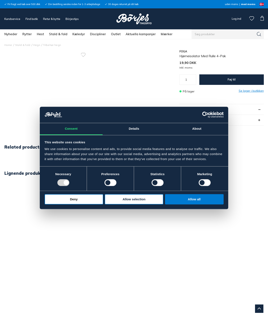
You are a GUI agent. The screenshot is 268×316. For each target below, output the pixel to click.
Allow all (194, 199)
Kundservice (12, 19)
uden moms (231, 4)
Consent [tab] (71, 128)
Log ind (236, 18)
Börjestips (72, 19)
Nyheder (10, 34)
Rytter (27, 34)
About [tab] (196, 128)
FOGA (183, 51)
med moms (248, 4)
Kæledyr (78, 34)
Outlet (116, 34)
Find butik (32, 19)
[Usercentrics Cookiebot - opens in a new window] (205, 115)
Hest (40, 34)
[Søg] (259, 34)
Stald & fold (58, 34)
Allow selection (133, 199)
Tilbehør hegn (52, 45)
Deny (74, 199)
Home (8, 45)
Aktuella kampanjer (141, 34)
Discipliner (98, 34)
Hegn (36, 45)
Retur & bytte (51, 19)
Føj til (232, 79)
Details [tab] (134, 128)
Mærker (167, 34)
